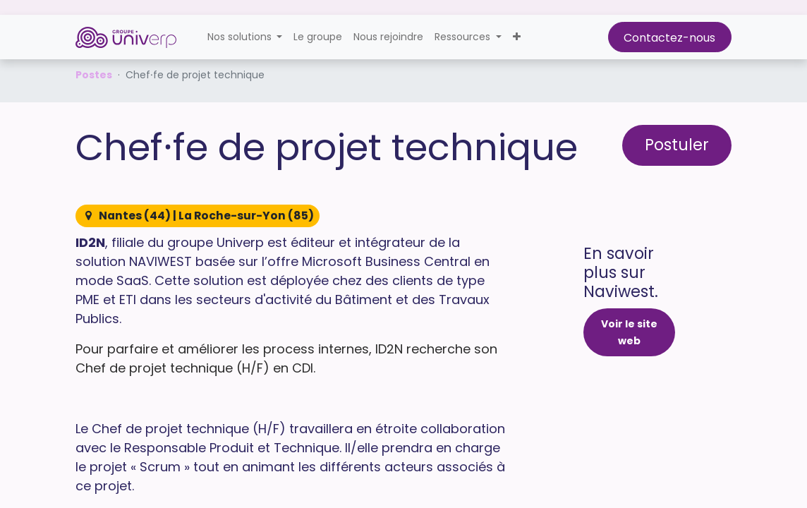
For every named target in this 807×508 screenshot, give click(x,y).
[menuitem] (318, 37)
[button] (516, 37)
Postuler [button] (677, 144)
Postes (93, 75)
